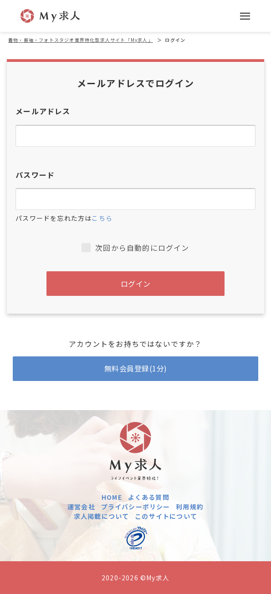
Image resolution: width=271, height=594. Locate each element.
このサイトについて (166, 516)
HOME (112, 497)
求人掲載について (101, 516)
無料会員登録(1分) (135, 368)
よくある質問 (148, 497)
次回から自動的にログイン (135, 247)
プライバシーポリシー (135, 506)
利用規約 (190, 506)
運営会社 (81, 506)
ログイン (136, 283)
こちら (102, 218)
